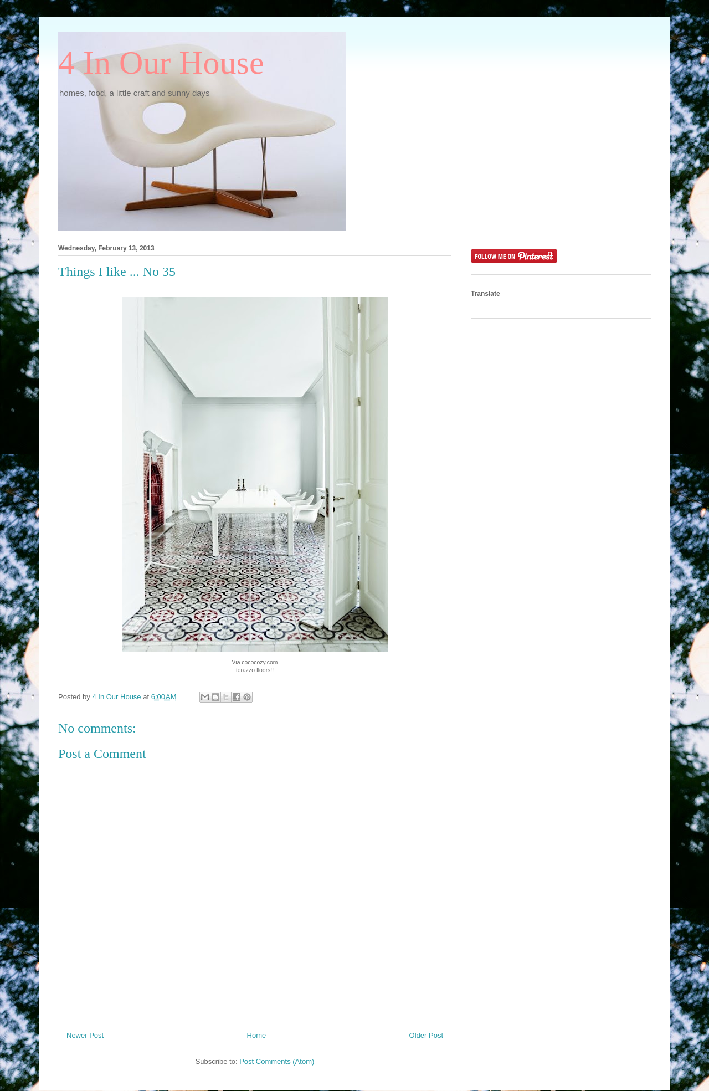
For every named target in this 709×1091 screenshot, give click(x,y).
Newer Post (85, 1035)
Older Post (426, 1035)
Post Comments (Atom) (276, 1061)
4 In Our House (161, 62)
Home (256, 1035)
